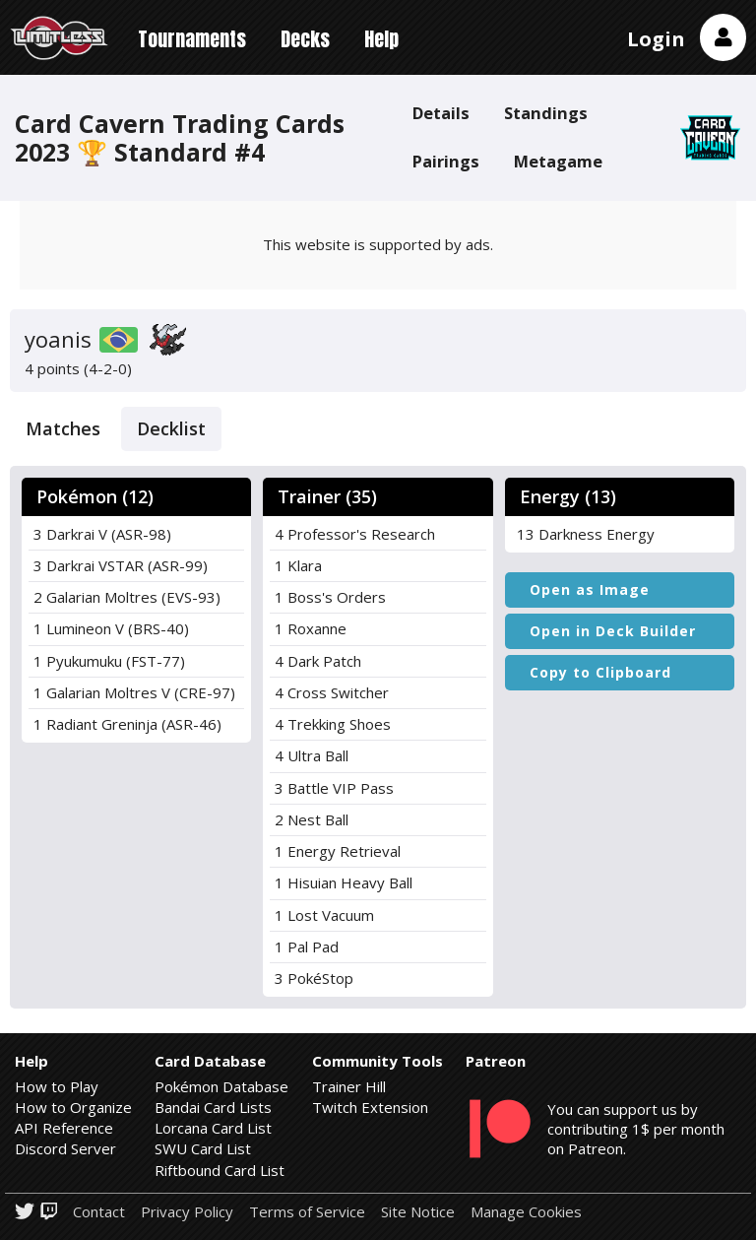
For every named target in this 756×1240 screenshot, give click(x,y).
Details (441, 112)
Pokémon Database (221, 1086)
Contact (99, 1212)
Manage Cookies (526, 1212)
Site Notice (418, 1212)
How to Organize (73, 1107)
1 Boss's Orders (330, 597)
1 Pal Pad (307, 946)
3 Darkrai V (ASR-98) (102, 534)
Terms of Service (307, 1212)
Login (656, 39)
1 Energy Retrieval (338, 851)
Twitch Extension (370, 1107)
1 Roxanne (310, 628)
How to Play (56, 1086)
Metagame (558, 161)
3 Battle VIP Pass (334, 788)
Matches (63, 428)
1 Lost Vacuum (324, 915)
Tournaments (192, 39)
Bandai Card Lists (213, 1107)
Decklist (171, 428)
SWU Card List (203, 1148)
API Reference (64, 1128)
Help (381, 39)
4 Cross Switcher (332, 692)
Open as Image (590, 589)
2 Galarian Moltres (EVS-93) (126, 597)
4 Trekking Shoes (333, 724)
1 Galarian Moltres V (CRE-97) (134, 692)
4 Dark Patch (318, 661)
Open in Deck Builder (613, 630)
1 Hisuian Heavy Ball (343, 882)
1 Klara (298, 565)
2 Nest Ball (311, 819)
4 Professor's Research (355, 534)
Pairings (445, 161)
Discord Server (65, 1148)
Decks (305, 39)
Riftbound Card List (219, 1170)
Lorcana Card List (213, 1128)
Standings (546, 112)
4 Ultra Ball (311, 755)
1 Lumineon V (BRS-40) (111, 628)
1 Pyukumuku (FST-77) (109, 661)
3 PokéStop (314, 978)
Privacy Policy (187, 1212)
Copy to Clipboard (600, 672)
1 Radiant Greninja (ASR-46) (127, 724)
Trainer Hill (349, 1086)
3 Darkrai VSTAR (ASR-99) (120, 565)
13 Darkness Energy (586, 534)
